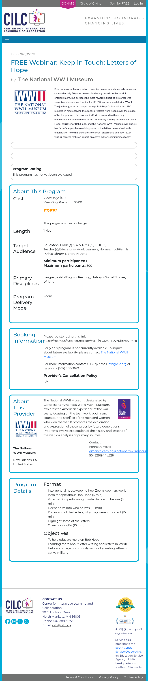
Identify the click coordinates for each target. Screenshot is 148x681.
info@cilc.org (117, 364)
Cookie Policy (133, 677)
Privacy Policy (109, 677)
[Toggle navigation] (7, 39)
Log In (138, 3)
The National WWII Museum (55, 79)
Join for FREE (119, 3)
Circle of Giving (91, 3)
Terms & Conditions (79, 677)
